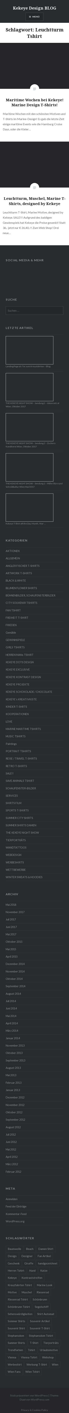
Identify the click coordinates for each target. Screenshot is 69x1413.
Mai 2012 (11, 1149)
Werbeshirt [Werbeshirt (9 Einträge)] (15, 1364)
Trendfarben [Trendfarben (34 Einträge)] (15, 1350)
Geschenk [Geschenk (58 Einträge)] (14, 1263)
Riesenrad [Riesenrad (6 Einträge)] (43, 1292)
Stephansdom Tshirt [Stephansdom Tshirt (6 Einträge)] (41, 1335)
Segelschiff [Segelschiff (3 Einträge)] (42, 1306)
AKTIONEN (13, 551)
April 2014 (12, 1023)
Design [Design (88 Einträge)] (12, 1256)
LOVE (9, 721)
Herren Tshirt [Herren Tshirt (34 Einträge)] (16, 1270)
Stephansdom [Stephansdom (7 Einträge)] (16, 1335)
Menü (36, 16)
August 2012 (13, 1127)
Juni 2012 (11, 1141)
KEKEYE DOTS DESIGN (20, 662)
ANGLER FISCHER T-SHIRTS (23, 565)
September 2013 (15, 1060)
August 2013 (13, 1067)
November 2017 (15, 912)
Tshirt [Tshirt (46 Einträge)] (31, 1350)
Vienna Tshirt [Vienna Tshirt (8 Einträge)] (29, 1357)
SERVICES (12, 795)
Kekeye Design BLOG (34, 8)
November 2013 (15, 1045)
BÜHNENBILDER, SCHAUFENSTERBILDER (30, 595)
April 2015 (12, 956)
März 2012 (12, 1164)
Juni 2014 (11, 1008)
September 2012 (15, 1119)
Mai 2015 (11, 949)
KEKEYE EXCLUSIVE (18, 669)
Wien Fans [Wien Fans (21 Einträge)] (14, 1371)
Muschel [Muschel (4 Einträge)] (27, 1292)
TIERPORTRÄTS (16, 840)
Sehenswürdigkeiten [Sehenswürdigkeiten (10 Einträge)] (20, 1314)
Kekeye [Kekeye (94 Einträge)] (12, 1277)
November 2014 (15, 971)
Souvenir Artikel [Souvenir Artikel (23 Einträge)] (40, 1321)
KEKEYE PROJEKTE (17, 684)
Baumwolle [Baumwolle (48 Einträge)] (14, 1248)
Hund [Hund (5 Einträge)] (32, 1270)
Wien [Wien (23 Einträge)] (55, 1364)
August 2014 (13, 993)
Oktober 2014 (14, 978)
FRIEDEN (11, 625)
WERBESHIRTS (15, 862)
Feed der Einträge (16, 1206)
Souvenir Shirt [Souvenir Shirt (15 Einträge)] (16, 1328)
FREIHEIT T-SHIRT (17, 617)
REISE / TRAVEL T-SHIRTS (21, 758)
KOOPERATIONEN (17, 714)
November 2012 (15, 1104)
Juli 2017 (11, 919)
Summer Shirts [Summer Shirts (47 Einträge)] (16, 1342)
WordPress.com (40, 1399)
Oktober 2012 (14, 1112)
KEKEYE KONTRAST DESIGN (23, 677)
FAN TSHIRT (13, 610)
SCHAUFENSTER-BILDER (21, 788)
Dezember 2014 (15, 963)
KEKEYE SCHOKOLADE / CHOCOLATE (29, 691)
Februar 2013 (13, 1082)
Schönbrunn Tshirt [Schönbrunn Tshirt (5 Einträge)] (19, 1306)
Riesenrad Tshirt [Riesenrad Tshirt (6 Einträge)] (18, 1299)
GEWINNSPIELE (15, 640)
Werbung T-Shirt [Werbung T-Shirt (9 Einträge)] (36, 1364)
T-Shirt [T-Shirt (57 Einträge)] (34, 1342)
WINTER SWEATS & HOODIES (24, 877)
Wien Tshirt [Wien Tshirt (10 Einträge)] (32, 1371)
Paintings (11, 743)
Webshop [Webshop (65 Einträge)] (48, 1357)
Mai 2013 (11, 1075)
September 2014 (15, 986)
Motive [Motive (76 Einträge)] (12, 1292)
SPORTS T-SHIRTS (17, 810)
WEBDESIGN (13, 854)
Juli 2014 (11, 1001)
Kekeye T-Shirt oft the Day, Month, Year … (26, 523)
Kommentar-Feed (16, 1214)
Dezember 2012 (15, 1097)
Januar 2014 (13, 1038)
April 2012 (12, 1156)
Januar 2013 (13, 1090)
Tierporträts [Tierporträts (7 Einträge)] (51, 1342)
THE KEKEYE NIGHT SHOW (22, 832)
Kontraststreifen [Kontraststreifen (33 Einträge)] (32, 1277)
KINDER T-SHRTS (16, 706)
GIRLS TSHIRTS (15, 647)
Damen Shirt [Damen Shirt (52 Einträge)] (45, 1248)
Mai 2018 (11, 904)
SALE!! (10, 773)
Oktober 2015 (14, 941)
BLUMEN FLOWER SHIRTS (21, 588)
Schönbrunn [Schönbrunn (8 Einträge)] (40, 1299)
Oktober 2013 (14, 1052)
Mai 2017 (11, 934)
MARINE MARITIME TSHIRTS (23, 728)
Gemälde (11, 632)
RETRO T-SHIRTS (16, 766)
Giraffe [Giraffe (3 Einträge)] (28, 1263)
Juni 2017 (11, 927)
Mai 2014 (11, 1016)
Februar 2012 (13, 1171)
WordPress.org (15, 1221)
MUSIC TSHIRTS (16, 736)
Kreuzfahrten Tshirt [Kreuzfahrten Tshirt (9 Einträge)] (20, 1285)
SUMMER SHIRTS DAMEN (21, 825)
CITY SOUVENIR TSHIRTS (21, 602)
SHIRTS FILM (13, 803)
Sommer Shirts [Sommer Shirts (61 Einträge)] (16, 1321)
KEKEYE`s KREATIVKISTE (21, 699)
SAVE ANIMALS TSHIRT (20, 780)
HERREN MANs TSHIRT (19, 654)
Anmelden (11, 1199)
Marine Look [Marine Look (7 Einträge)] (44, 1285)
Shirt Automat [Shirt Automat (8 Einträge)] (45, 1314)
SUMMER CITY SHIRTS (19, 817)
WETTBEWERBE (16, 869)
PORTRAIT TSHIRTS (18, 751)
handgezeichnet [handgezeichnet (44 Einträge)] (47, 1263)
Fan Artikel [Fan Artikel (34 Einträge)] (44, 1256)
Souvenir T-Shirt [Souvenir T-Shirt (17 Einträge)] (40, 1328)
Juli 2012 (11, 1134)
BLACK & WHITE (16, 580)
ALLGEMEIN (13, 558)
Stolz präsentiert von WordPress (29, 1395)
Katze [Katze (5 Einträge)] (43, 1270)
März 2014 (12, 1030)
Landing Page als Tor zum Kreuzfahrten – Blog (28, 366)
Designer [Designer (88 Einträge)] (27, 1256)
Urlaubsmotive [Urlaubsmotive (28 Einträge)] (49, 1350)
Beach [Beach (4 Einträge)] (29, 1248)
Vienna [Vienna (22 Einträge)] (12, 1357)
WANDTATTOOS (16, 847)
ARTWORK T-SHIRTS (19, 573)
